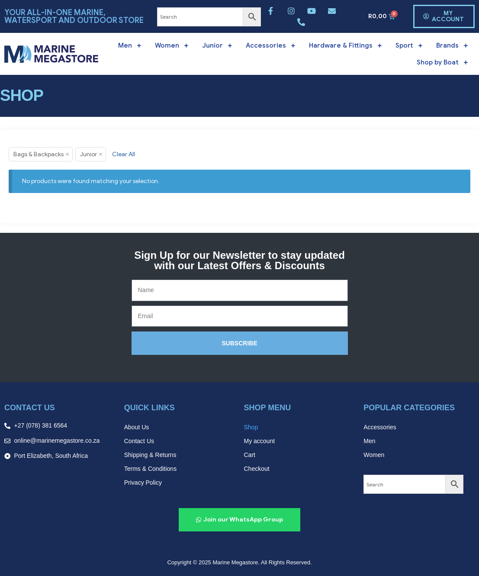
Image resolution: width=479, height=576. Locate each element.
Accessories (379, 427)
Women (373, 454)
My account (259, 441)
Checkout (257, 468)
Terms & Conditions (150, 468)
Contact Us (139, 441)
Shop (251, 427)
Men (369, 441)
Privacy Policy (143, 482)
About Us (136, 427)
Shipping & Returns (150, 454)
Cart (249, 454)
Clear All (123, 154)
